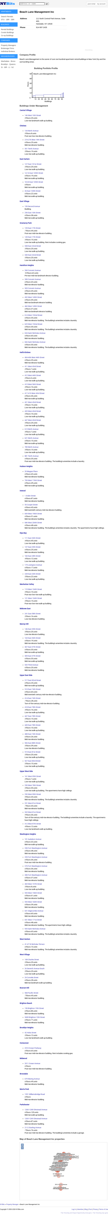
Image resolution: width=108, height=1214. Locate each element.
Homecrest (24, 1043)
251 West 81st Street (33, 803)
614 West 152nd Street (33, 315)
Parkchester (24, 1105)
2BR (12, 20)
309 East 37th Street (33, 656)
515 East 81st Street (32, 752)
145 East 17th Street (33, 237)
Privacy (95, 1209)
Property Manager (12, 1204)
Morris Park (24, 1089)
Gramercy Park (26, 223)
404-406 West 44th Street (34, 357)
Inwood (22, 491)
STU (3, 20)
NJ (12, 67)
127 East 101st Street (33, 164)
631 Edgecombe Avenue (34, 911)
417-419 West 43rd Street (34, 393)
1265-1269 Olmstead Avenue (36, 1119)
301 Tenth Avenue (32, 149)
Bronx (13, 61)
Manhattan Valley (27, 584)
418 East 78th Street (33, 707)
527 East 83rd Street (33, 761)
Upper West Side (26, 771)
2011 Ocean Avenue (32, 1063)
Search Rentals (7, 17)
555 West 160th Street (33, 902)
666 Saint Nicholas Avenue (35, 342)
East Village (24, 201)
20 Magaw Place (31, 471)
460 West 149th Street (33, 306)
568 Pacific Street (31, 993)
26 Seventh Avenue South (34, 969)
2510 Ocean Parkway (33, 1048)
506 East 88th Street (33, 743)
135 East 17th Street (33, 228)
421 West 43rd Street (33, 402)
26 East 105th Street (33, 191)
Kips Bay (23, 533)
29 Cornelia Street (31, 977)
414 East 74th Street (33, 698)
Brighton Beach (26, 1003)
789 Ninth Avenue (31, 447)
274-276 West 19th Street (34, 140)
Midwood (23, 1058)
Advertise (80, 1209)
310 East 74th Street (33, 689)
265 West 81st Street (33, 812)
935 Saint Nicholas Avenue (35, 929)
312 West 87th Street (33, 824)
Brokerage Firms (7, 48)
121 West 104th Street (33, 598)
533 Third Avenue (31, 665)
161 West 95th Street (33, 776)
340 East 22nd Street (33, 255)
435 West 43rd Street (33, 411)
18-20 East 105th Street (34, 182)
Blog (86, 1209)
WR (5, 67)
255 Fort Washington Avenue (36, 857)
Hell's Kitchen (25, 352)
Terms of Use (103, 1209)
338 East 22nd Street (33, 246)
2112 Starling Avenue (33, 1128)
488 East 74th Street (33, 734)
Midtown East (25, 609)
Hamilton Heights (27, 265)
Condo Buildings (7, 32)
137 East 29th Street (33, 547)
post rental (91, 4)
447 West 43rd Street (33, 420)
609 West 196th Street (33, 514)
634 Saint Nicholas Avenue (35, 333)
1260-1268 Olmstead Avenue (36, 1110)
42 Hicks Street (30, 1033)
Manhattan (5, 61)
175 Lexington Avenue (33, 565)
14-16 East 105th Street (34, 173)
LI (9, 67)
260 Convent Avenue (33, 270)
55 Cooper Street (31, 505)
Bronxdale (24, 1074)
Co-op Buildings (7, 35)
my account (101, 4)
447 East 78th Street (33, 716)
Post (90, 1209)
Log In (74, 1209)
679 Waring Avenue (32, 1079)
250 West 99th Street (33, 794)
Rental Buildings (7, 29)
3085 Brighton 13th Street (35, 1017)
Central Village (26, 110)
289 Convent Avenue (33, 279)
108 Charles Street (32, 960)
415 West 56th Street (33, 384)
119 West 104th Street (33, 589)
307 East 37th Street (33, 647)
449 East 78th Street (33, 725)
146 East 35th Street (33, 629)
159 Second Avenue (32, 206)
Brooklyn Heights (26, 1028)
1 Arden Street (30, 496)
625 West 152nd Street (33, 324)
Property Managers (8, 45)
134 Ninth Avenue (31, 131)
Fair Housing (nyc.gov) (100, 1213)
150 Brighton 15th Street (34, 1008)
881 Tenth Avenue (32, 456)
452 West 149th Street (33, 297)
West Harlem (25, 939)
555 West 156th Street (33, 893)
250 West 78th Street (33, 785)
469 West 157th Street (33, 884)
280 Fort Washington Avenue (36, 875)
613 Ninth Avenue (31, 429)
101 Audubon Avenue (33, 839)
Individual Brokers (8, 51)
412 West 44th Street (33, 375)
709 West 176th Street (33, 480)
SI (2, 67)
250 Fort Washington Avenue (36, 848)
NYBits (2, 1204)
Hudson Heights (26, 466)
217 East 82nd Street (33, 680)
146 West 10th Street (33, 115)
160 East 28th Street (33, 556)
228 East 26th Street (33, 574)
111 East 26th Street (33, 538)
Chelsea (23, 126)
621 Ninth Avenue (31, 438)
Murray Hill (24, 624)
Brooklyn (4, 64)
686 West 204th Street (33, 523)
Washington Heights (28, 834)
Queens (12, 64)
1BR (7, 20)
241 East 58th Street (33, 614)
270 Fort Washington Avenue (36, 866)
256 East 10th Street (33, 213)
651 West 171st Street (33, 920)
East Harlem (25, 159)
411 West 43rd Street (33, 366)
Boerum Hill (24, 988)
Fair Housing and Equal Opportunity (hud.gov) (76, 1213)
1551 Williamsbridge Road (35, 1094)
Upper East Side (26, 675)
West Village (25, 955)
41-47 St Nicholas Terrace (34, 944)
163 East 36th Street (33, 638)
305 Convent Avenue (33, 288)
